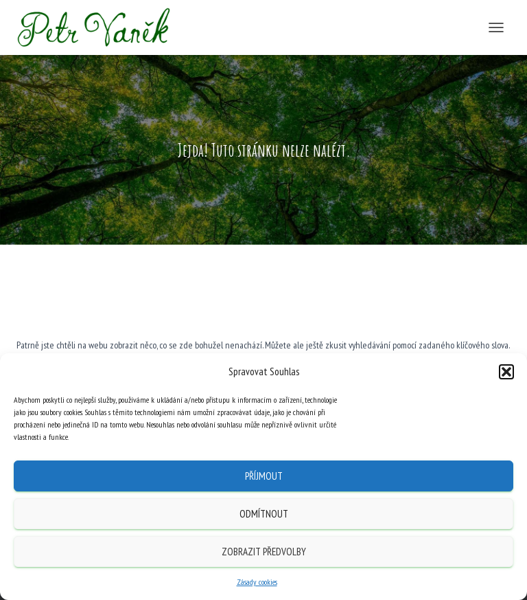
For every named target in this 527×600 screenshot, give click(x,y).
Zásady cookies (257, 582)
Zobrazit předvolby (264, 551)
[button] (506, 372)
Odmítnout (263, 513)
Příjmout (264, 475)
